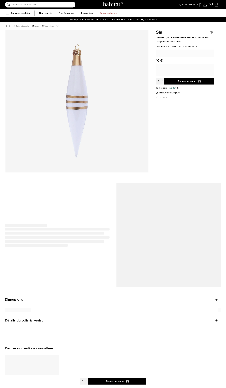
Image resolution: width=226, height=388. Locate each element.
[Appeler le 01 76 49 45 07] (187, 4)
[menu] (7, 13)
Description (161, 46)
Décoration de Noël (51, 26)
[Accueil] (6, 26)
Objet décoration (23, 26)
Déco (11, 26)
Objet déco (37, 26)
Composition (191, 46)
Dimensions (176, 46)
